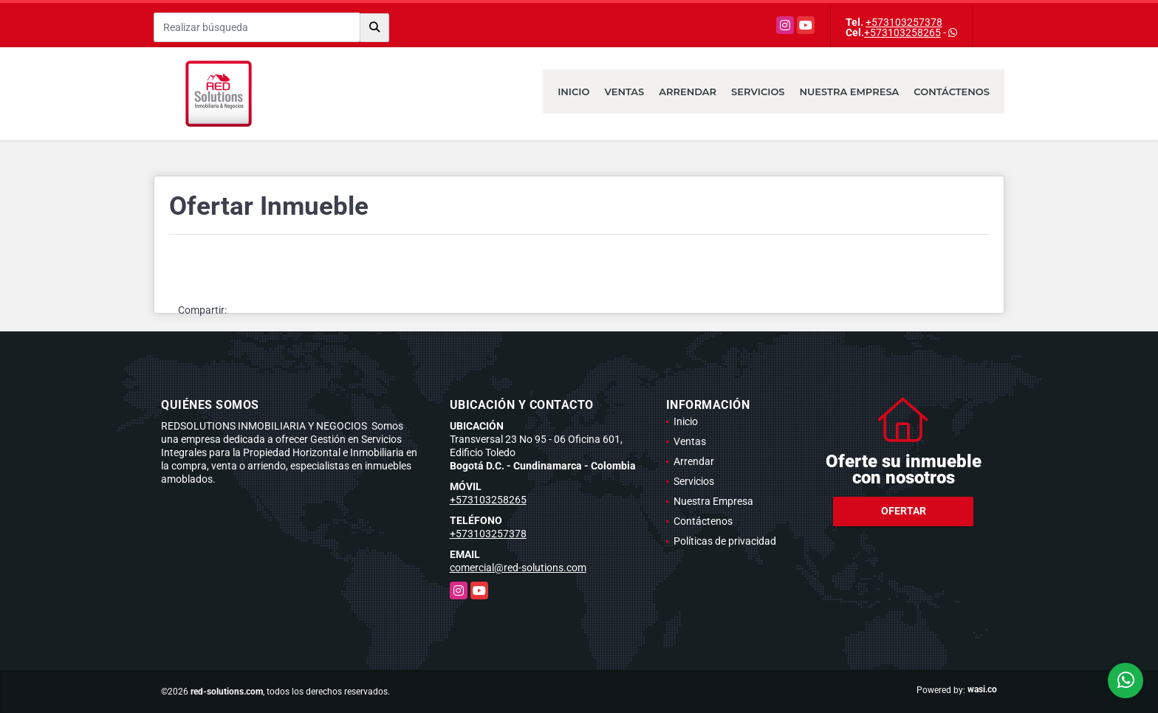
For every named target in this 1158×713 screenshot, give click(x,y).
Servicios (757, 91)
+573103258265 (902, 32)
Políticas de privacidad (725, 541)
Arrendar (687, 91)
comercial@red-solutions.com (518, 568)
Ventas (624, 91)
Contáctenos (952, 91)
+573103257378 (904, 22)
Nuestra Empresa (850, 91)
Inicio (573, 91)
